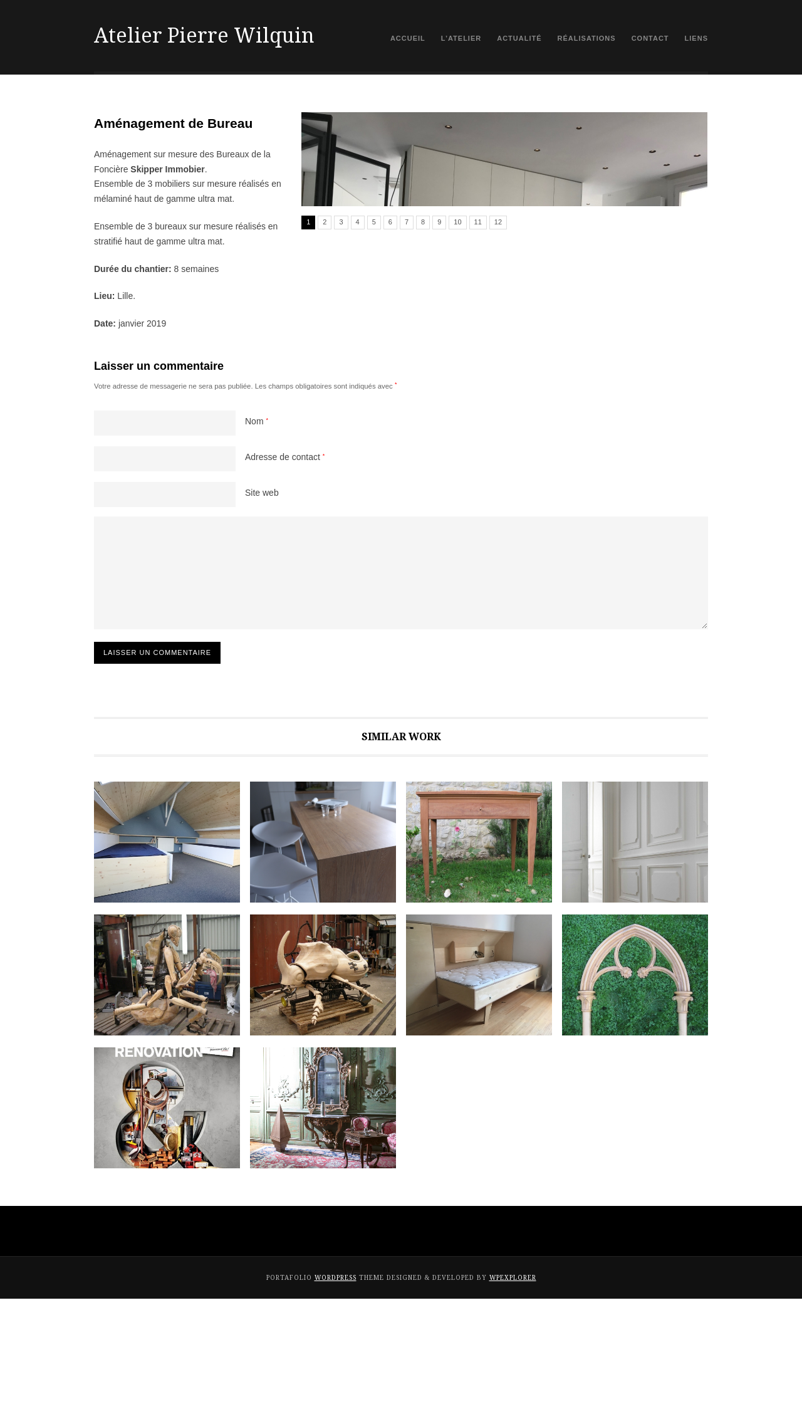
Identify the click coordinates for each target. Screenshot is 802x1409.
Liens (696, 38)
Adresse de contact (285, 568)
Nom (256, 532)
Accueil (407, 38)
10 (457, 432)
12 (498, 432)
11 (478, 432)
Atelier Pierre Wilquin (204, 36)
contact (650, 38)
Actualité (519, 38)
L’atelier (461, 38)
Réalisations (587, 38)
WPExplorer (512, 1388)
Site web (262, 604)
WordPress (336, 1388)
